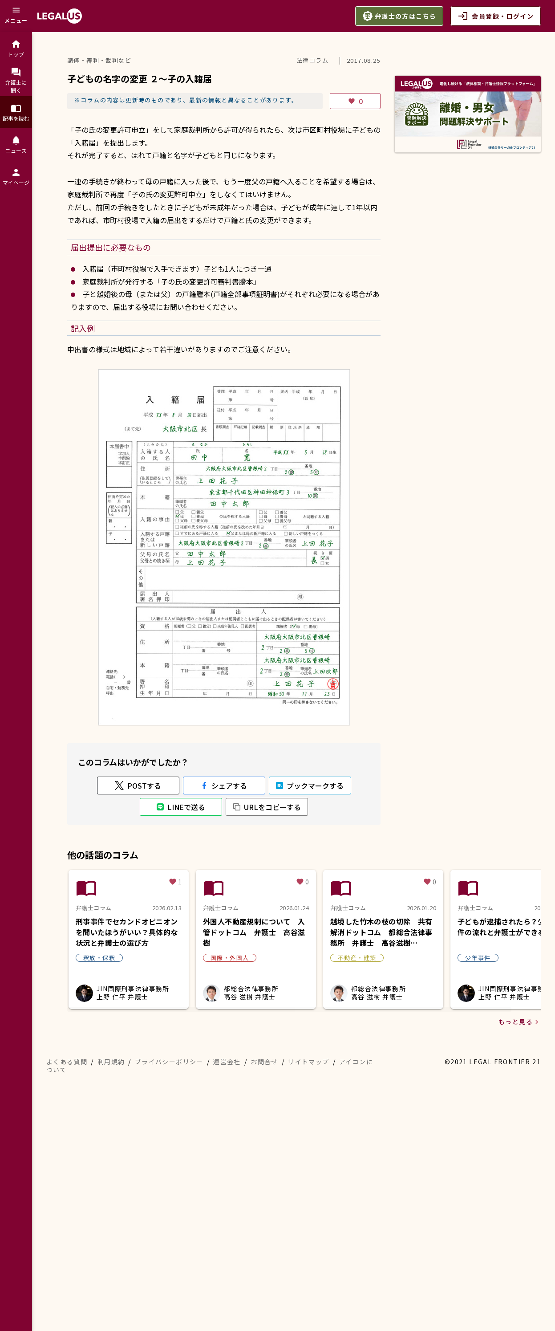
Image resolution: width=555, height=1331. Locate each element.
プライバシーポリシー (169, 1061)
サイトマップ (308, 1061)
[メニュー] (16, 16)
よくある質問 (66, 1061)
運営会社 (227, 1061)
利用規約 (111, 1061)
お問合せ (264, 1061)
